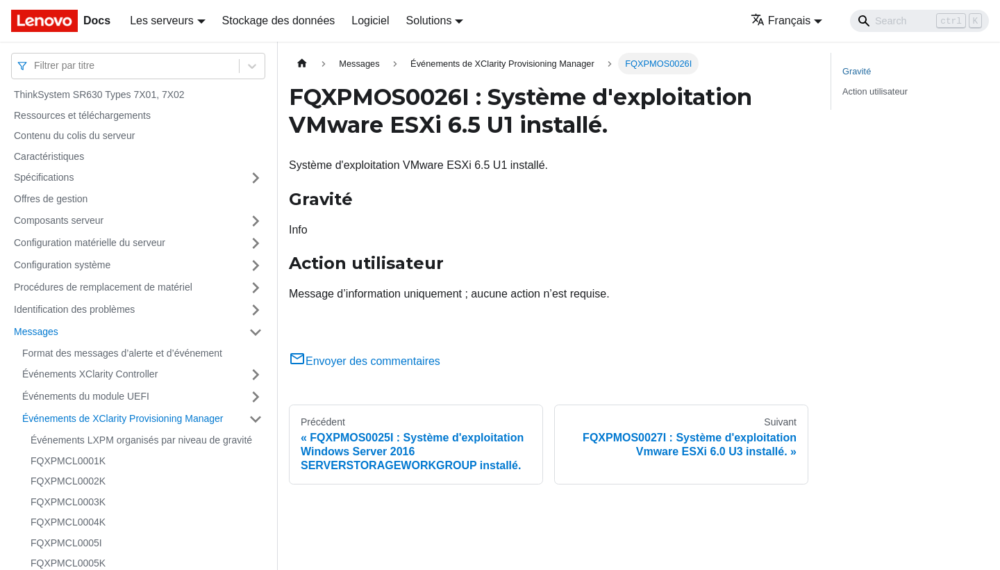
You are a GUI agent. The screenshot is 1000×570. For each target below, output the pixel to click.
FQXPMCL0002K (68, 481)
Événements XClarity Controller (90, 374)
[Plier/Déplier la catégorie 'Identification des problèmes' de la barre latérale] (255, 310)
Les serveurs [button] (162, 20)
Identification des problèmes (74, 309)
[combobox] (35, 66)
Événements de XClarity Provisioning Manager (122, 418)
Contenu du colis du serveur (74, 135)
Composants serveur (58, 220)
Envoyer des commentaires (364, 361)
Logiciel (370, 20)
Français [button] (780, 20)
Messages (36, 331)
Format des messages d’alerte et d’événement (122, 353)
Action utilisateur (875, 91)
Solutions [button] (429, 20)
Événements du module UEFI (85, 396)
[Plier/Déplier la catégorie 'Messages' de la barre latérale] (255, 332)
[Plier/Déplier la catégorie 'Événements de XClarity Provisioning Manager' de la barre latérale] (255, 419)
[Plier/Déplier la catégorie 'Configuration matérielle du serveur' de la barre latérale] (255, 243)
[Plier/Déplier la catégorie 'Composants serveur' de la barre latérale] (255, 221)
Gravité (856, 71)
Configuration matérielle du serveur (89, 242)
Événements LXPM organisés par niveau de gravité (141, 440)
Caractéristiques (49, 156)
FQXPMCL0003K (68, 501)
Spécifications (44, 177)
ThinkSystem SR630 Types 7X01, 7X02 (99, 94)
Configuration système (62, 264)
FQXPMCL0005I (66, 542)
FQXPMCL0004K (68, 522)
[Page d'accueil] (302, 63)
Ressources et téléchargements (82, 115)
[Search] (919, 21)
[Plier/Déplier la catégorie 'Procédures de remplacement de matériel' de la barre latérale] (255, 288)
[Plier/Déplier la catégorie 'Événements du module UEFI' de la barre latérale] (255, 397)
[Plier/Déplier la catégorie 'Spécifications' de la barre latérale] (255, 178)
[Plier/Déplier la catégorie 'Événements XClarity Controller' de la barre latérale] (255, 375)
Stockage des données (278, 20)
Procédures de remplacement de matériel (103, 287)
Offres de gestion (51, 198)
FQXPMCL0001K (68, 460)
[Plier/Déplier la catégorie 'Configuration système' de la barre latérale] (255, 265)
